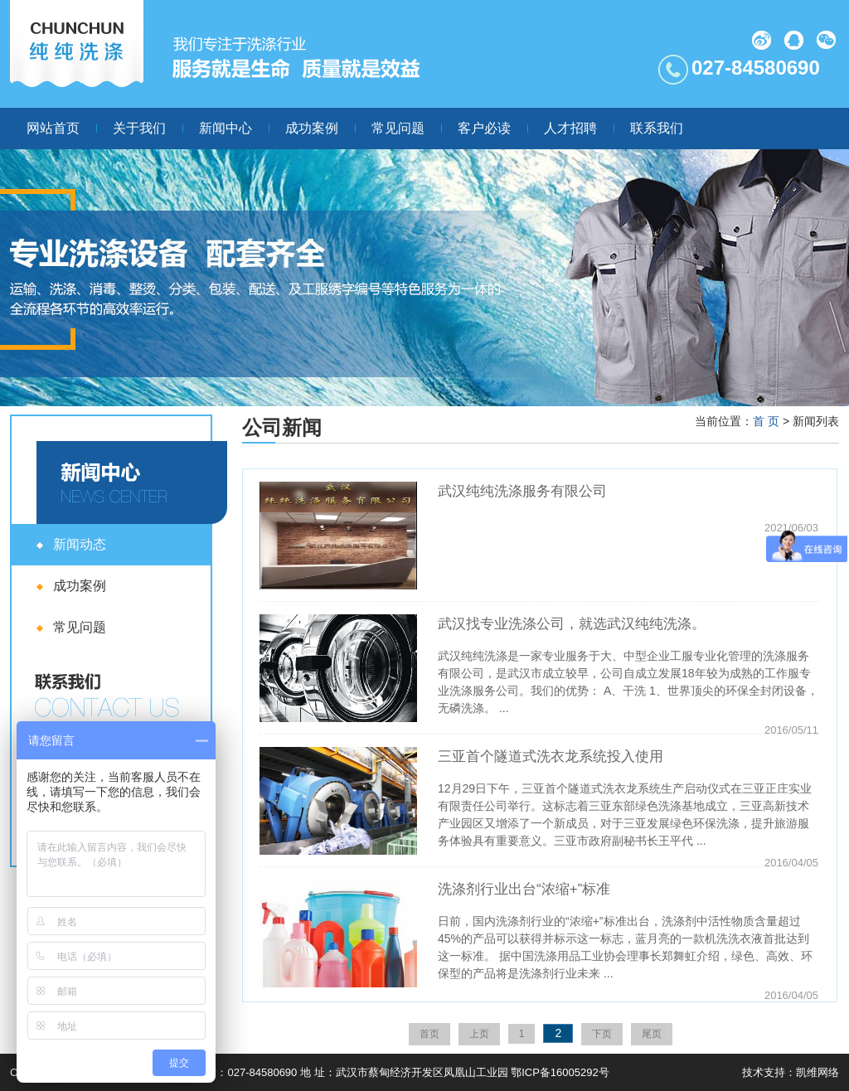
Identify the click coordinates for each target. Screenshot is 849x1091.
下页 (602, 1034)
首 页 (766, 421)
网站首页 (53, 128)
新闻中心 (225, 128)
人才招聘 (570, 128)
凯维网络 (817, 1072)
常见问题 (397, 128)
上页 (479, 1034)
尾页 (652, 1034)
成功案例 (311, 128)
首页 (429, 1034)
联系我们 (656, 128)
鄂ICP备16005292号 (560, 1072)
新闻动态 (79, 544)
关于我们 (139, 128)
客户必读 (484, 128)
